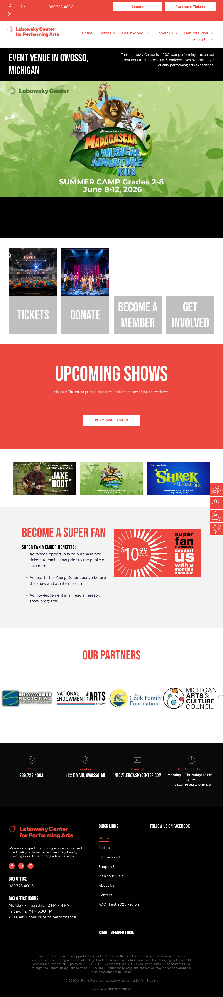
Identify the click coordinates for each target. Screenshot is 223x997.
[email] (23, 7)
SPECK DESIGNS (119, 989)
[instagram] (10, 15)
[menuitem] (87, 33)
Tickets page (78, 392)
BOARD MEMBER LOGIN (116, 933)
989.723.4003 (61, 7)
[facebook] (10, 7)
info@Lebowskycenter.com (137, 775)
